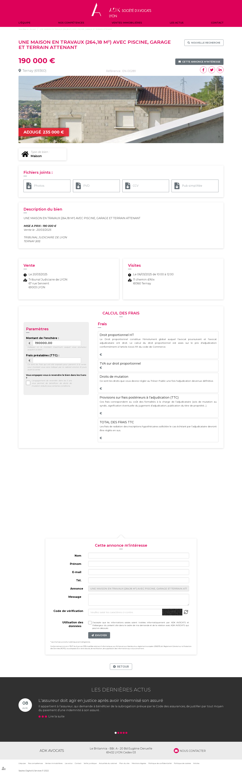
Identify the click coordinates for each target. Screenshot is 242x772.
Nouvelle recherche (205, 42)
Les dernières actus (121, 690)
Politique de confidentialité (160, 763)
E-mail (76, 572)
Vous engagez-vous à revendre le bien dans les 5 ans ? (56, 376)
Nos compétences (71, 22)
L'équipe (24, 22)
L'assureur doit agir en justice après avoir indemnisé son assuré (100, 700)
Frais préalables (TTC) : (42, 355)
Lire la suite (56, 716)
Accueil (33, 29)
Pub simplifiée (192, 185)
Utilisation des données (72, 624)
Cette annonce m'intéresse (201, 61)
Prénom (75, 564)
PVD (86, 185)
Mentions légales (139, 763)
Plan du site (124, 763)
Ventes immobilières (127, 22)
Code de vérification (68, 611)
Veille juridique (90, 763)
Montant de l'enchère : (42, 338)
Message (74, 596)
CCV (135, 185)
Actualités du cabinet (108, 763)
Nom (78, 555)
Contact (217, 22)
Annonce (76, 588)
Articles (196, 763)
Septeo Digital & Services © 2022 (33, 770)
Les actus (177, 22)
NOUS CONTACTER (193, 750)
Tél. (78, 580)
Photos (39, 185)
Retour (123, 666)
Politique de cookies (182, 763)
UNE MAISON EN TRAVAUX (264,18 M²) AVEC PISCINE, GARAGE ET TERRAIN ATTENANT (76, 29)
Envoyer (101, 635)
